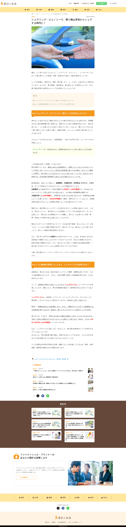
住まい (37, 13)
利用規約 (53, 522)
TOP (70, 3)
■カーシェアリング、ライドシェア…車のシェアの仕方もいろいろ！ (53, 100)
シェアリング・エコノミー (47, 359)
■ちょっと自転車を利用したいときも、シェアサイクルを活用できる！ (54, 104)
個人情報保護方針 (62, 522)
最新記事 (76, 3)
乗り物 (59, 359)
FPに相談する (101, 3)
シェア (36, 359)
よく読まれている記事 (87, 3)
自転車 (64, 359)
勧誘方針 (47, 522)
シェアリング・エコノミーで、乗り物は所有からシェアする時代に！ (54, 13)
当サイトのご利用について (74, 522)
